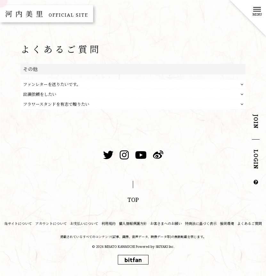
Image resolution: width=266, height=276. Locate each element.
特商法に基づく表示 (201, 223)
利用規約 (108, 223)
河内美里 (46, 14)
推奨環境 (227, 223)
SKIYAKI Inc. (165, 246)
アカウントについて (51, 223)
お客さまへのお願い (166, 223)
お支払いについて (84, 223)
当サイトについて (18, 223)
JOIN (255, 122)
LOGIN (255, 160)
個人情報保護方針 (133, 223)
